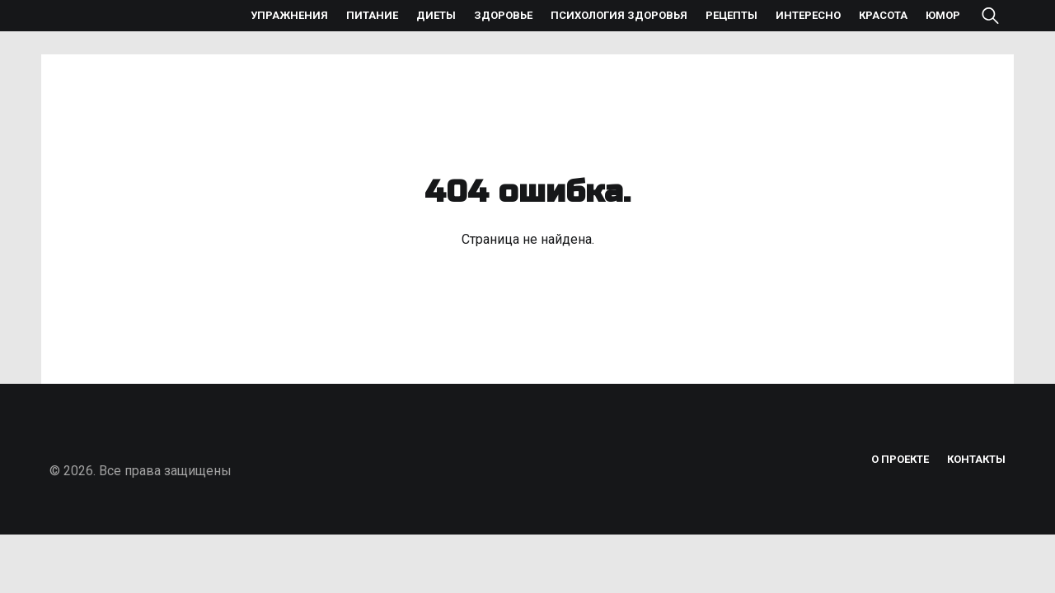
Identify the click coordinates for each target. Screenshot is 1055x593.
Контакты (976, 459)
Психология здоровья (619, 15)
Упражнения (289, 15)
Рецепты (731, 15)
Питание (372, 15)
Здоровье (503, 15)
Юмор (943, 15)
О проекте (900, 459)
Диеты (436, 15)
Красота (883, 15)
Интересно (808, 15)
